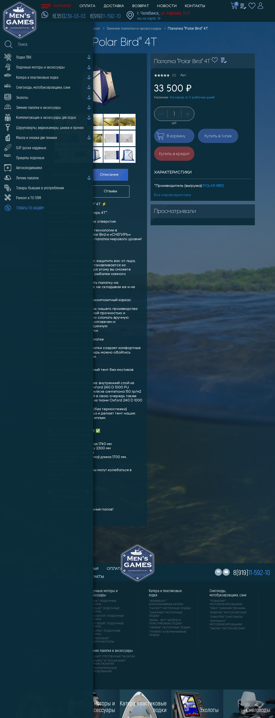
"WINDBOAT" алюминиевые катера (166, 603)
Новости (167, 6)
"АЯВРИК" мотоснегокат (228, 613)
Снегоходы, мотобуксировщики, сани (228, 593)
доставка (37, 577)
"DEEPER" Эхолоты (41, 672)
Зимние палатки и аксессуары (134, 28)
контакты (94, 577)
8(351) (69, 15)
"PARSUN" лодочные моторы (103, 610)
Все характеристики (172, 195)
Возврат (140, 6)
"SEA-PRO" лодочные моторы (104, 632)
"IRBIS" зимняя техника (227, 608)
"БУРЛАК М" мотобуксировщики (226, 623)
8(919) (105, 15)
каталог (36, 569)
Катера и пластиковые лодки (165, 593)
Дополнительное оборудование (102, 670)
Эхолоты (33, 650)
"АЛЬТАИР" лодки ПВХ (43, 601)
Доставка (114, 6)
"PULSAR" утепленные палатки (111, 656)
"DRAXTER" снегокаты (226, 617)
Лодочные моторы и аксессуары (103, 593)
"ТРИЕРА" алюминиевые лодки (167, 633)
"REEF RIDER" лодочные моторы (106, 625)
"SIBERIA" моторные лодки (169, 627)
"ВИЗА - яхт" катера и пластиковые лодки (165, 622)
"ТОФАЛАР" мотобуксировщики (226, 603)
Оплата (87, 6)
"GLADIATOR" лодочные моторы (106, 618)
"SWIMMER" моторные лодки (165, 614)
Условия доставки (67, 191)
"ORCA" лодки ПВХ (41, 613)
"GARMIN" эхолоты (41, 668)
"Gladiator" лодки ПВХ (45, 605)
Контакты (195, 6)
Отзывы (110, 191)
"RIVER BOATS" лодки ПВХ (46, 596)
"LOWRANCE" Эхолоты (44, 656)
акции (64, 569)
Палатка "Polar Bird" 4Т (188, 28)
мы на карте (146, 18)
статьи (91, 569)
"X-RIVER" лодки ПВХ (42, 618)
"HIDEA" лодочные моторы (102, 603)
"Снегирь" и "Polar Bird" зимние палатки (107, 662)
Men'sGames (68, 28)
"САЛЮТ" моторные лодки (170, 608)
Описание (109, 174)
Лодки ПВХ (34, 591)
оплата (115, 569)
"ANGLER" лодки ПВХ (43, 609)
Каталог (56, 6)
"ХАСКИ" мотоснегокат (227, 628)
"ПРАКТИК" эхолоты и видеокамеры (44, 662)
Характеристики (66, 174)
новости (66, 577)
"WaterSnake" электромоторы (101, 640)
